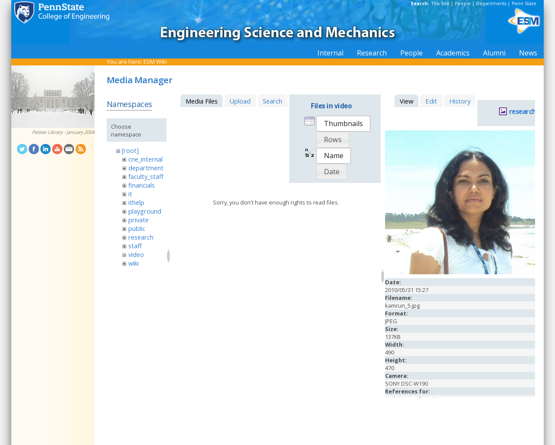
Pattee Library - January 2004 (63, 132)
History (459, 101)
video (136, 254)
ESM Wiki (155, 61)
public (136, 228)
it (130, 193)
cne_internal (145, 159)
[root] (130, 150)
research (140, 237)
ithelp (136, 202)
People (463, 3)
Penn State (524, 3)
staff (135, 245)
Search (272, 101)
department (145, 167)
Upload (240, 101)
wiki (133, 263)
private (138, 219)
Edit (431, 101)
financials (141, 185)
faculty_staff (145, 176)
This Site (440, 3)
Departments (491, 3)
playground (144, 211)
